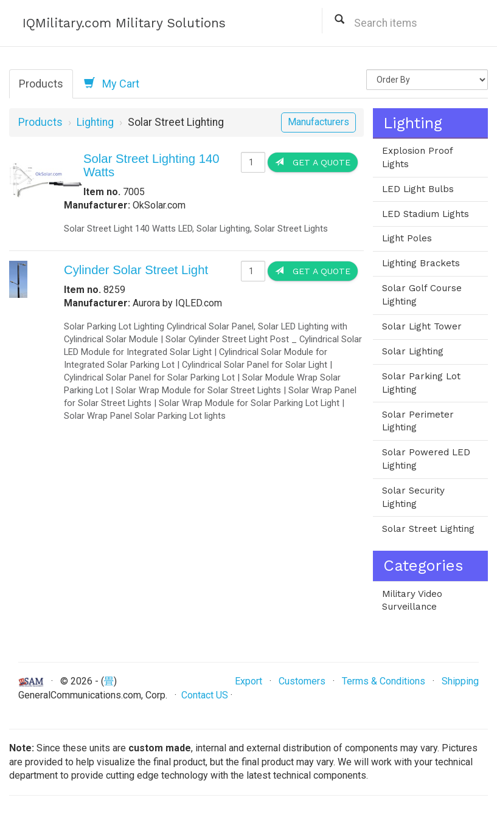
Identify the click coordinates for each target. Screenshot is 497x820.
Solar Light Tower (422, 326)
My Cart (111, 83)
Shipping (460, 681)
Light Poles (407, 238)
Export (248, 681)
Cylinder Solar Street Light (136, 270)
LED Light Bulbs (418, 189)
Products (41, 83)
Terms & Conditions (383, 681)
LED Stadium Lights (425, 213)
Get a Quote (312, 162)
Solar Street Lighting (428, 528)
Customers (302, 681)
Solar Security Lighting (413, 497)
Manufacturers (318, 122)
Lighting (95, 122)
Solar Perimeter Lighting (418, 421)
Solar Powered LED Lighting (426, 459)
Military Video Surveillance (412, 600)
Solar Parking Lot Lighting (421, 383)
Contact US (204, 695)
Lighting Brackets (421, 263)
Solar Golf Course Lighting (422, 295)
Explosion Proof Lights (417, 157)
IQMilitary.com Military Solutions (124, 22)
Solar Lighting (412, 351)
